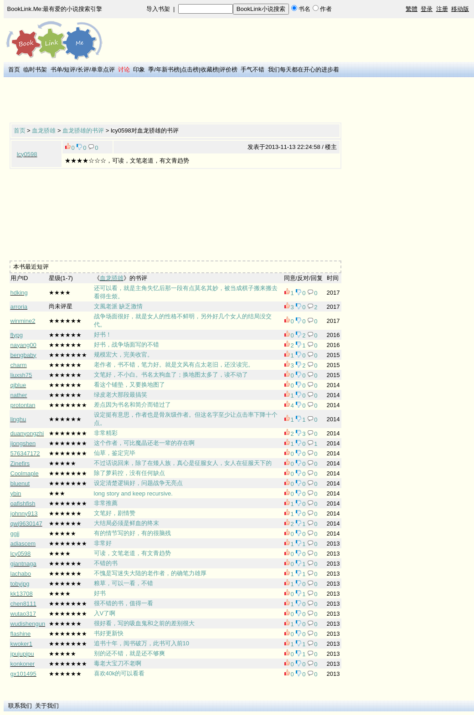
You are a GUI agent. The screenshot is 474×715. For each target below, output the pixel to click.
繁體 (411, 8)
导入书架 (158, 8)
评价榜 (228, 69)
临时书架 (35, 69)
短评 (70, 69)
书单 (56, 69)
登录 (427, 8)
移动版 (460, 8)
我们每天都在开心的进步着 (303, 69)
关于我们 (47, 705)
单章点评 (103, 69)
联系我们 (20, 705)
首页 (14, 69)
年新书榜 (168, 69)
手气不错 (252, 69)
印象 (139, 69)
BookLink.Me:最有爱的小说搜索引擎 (55, 8)
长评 (83, 69)
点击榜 (190, 69)
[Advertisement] (175, 100)
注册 (442, 8)
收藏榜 (209, 69)
